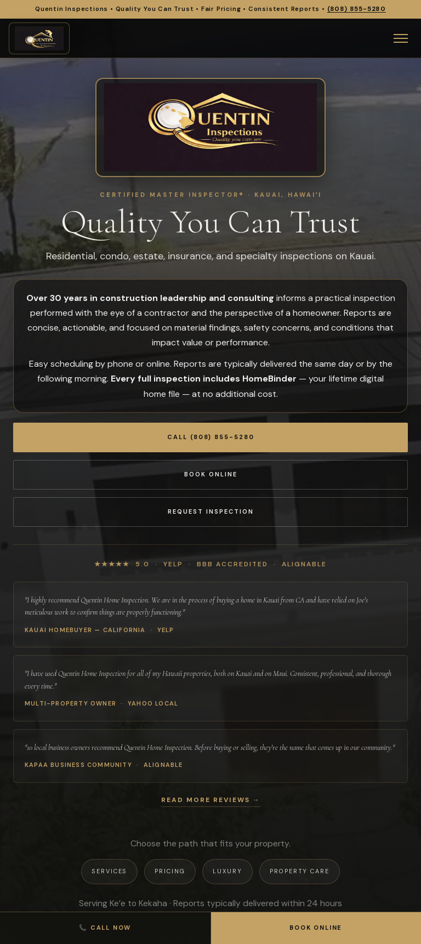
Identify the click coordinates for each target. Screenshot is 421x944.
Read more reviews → (210, 799)
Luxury (227, 871)
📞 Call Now (105, 927)
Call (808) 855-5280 (210, 437)
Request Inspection (211, 511)
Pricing (170, 871)
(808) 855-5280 (356, 9)
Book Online (210, 474)
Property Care (299, 871)
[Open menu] (400, 38)
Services (109, 871)
